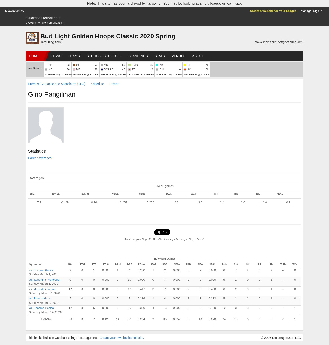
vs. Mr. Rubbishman (42, 289)
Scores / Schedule (104, 56)
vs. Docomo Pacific (41, 270)
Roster (114, 84)
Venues (179, 56)
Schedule (97, 84)
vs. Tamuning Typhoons (44, 279)
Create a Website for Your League (273, 11)
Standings (138, 56)
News (56, 56)
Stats (160, 56)
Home (34, 56)
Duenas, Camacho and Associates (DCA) (57, 84)
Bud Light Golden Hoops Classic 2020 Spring (108, 36)
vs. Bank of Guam (40, 298)
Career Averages (40, 158)
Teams (74, 56)
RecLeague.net (14, 10)
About (198, 56)
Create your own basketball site (121, 338)
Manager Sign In (311, 11)
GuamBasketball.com (43, 18)
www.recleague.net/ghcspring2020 (279, 42)
